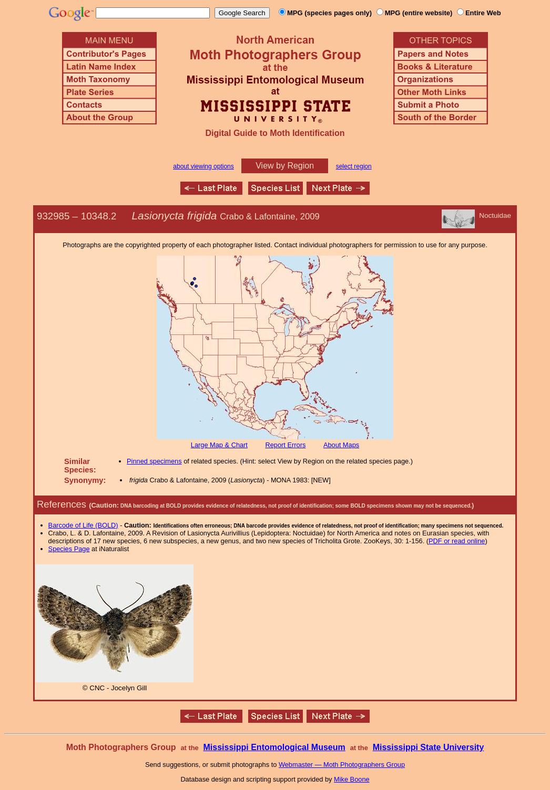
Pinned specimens (154, 461)
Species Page (69, 549)
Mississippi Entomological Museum (274, 747)
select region (354, 166)
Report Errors (286, 445)
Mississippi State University (428, 747)
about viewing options (203, 166)
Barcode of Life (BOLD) (83, 525)
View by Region (285, 165)
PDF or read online (457, 541)
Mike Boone (352, 779)
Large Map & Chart (219, 445)
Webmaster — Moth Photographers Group (342, 764)
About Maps (341, 445)
